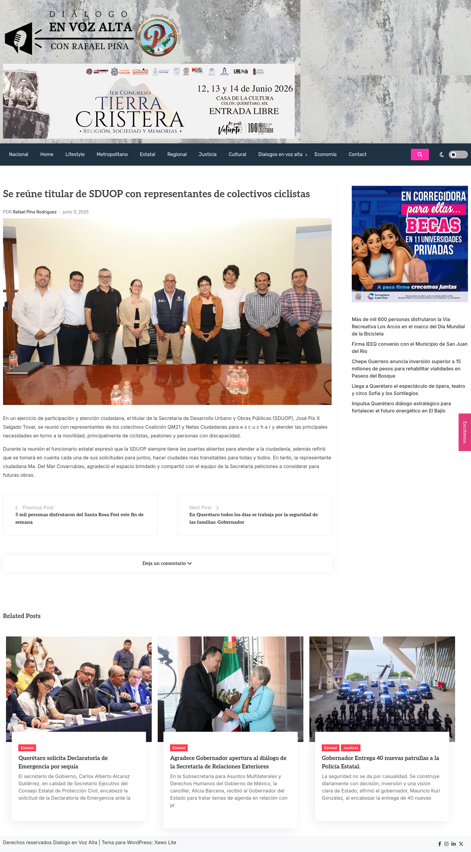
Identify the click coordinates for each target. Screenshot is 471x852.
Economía (325, 154)
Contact (358, 154)
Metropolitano (112, 154)
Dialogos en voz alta (280, 154)
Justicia (208, 154)
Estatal (147, 154)
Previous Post (38, 507)
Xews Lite (165, 842)
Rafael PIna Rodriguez (35, 211)
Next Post (200, 507)
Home (46, 154)
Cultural (237, 154)
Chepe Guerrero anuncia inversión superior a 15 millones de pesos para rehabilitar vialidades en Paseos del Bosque (406, 368)
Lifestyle (75, 154)
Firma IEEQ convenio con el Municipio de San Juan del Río (410, 347)
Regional (177, 154)
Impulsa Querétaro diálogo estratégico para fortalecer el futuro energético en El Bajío (401, 407)
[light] (450, 154)
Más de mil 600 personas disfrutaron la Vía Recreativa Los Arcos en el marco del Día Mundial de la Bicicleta (408, 326)
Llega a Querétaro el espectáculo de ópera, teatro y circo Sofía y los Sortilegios (408, 389)
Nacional (18, 154)
